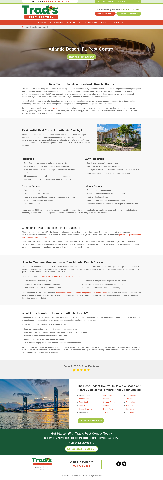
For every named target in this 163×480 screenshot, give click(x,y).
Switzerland (130, 412)
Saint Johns (130, 402)
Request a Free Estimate (81, 57)
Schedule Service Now (129, 14)
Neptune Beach (109, 402)
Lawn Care (75, 23)
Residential (43, 23)
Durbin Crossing (85, 409)
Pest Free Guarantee (105, 14)
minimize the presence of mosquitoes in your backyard (61, 276)
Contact (117, 23)
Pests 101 (120, 2)
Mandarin (106, 399)
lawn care (56, 108)
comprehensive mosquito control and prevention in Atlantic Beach (81, 293)
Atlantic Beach (84, 399)
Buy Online (100, 2)
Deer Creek (83, 402)
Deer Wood (83, 406)
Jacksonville (107, 395)
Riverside (129, 399)
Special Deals (90, 23)
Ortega (105, 412)
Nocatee (106, 406)
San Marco (130, 409)
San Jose (129, 406)
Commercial (59, 23)
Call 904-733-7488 (130, 9)
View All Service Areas (91, 420)
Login (137, 2)
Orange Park (108, 409)
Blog (130, 2)
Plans (110, 2)
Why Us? (104, 23)
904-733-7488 (81, 465)
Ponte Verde (131, 395)
